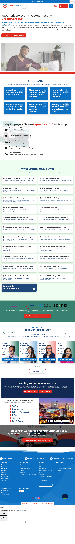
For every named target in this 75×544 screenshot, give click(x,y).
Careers (22, 470)
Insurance (3, 470)
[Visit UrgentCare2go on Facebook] (33, 498)
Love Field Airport (5, 478)
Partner (41, 465)
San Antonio (17, 421)
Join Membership (47, 503)
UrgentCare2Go (6, 25)
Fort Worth (25, 412)
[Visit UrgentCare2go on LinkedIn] (41, 498)
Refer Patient (35, 503)
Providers (41, 474)
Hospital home (42, 468)
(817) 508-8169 (45, 391)
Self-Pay (3, 472)
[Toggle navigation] (24, 6)
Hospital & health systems (45, 470)
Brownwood (17, 409)
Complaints (60, 470)
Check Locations (30, 391)
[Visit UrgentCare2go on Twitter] (36, 498)
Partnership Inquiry (44, 482)
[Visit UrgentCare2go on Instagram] (39, 498)
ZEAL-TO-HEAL (5, 494)
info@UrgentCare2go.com (36, 458)
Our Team (22, 466)
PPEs (40, 478)
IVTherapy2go (4, 490)
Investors (22, 472)
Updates (3, 480)
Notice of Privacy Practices (64, 468)
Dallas (15, 412)
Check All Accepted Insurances (37, 316)
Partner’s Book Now (46, 485)
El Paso (15, 415)
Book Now (25, 503)
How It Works (4, 468)
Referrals (41, 466)
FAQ (21, 465)
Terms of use (61, 465)
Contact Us (23, 476)
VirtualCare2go (5, 492)
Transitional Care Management (28, 474)
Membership (4, 474)
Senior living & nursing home (46, 476)
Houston (16, 418)
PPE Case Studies (43, 480)
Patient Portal (4, 466)
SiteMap (60, 472)
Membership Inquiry (25, 468)
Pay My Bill (4, 465)
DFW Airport (4, 476)
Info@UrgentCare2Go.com (35, 434)
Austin (15, 406)
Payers (40, 472)
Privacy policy (61, 466)
